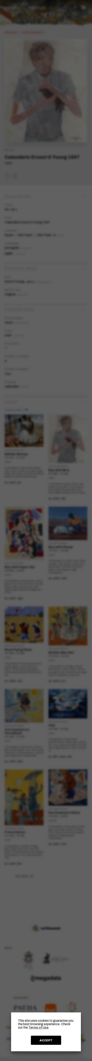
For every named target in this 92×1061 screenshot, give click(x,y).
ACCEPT (46, 1040)
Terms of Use (38, 1027)
